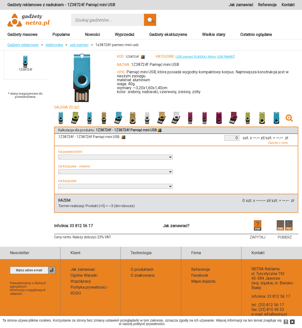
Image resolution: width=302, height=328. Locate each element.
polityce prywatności (148, 324)
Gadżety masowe (22, 34)
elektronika (54, 45)
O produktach (142, 269)
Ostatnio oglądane (256, 34)
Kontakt (288, 4)
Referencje (267, 4)
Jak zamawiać (241, 4)
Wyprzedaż (124, 34)
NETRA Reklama (265, 269)
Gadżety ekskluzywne (168, 34)
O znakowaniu (143, 275)
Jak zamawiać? (176, 225)
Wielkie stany (213, 34)
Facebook (199, 275)
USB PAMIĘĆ (226, 56)
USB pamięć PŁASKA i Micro (196, 56)
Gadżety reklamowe (23, 45)
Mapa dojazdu (203, 281)
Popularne (61, 34)
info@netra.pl (275, 314)
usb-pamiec (79, 45)
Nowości (92, 34)
